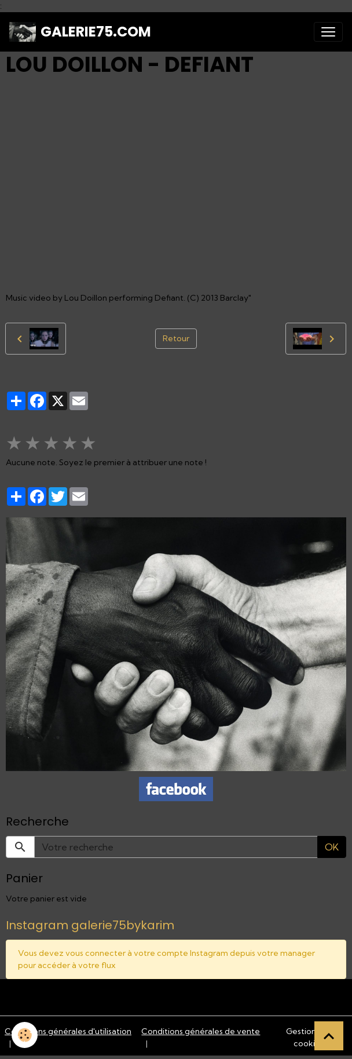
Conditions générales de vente (200, 1031)
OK (332, 847)
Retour (176, 338)
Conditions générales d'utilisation (68, 1031)
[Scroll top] (328, 1035)
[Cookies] (25, 1035)
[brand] (80, 31)
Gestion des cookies (309, 1037)
